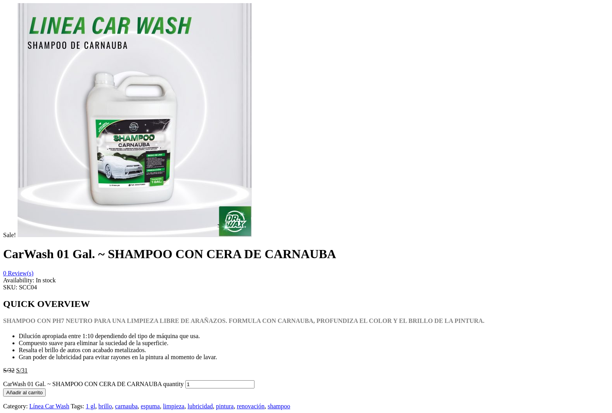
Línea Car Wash (49, 406)
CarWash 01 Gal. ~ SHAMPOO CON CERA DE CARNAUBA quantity (93, 384)
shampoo (279, 406)
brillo (105, 406)
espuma (150, 406)
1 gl (90, 406)
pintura (224, 406)
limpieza (173, 406)
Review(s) (18, 273)
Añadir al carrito (24, 392)
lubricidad (200, 406)
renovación (251, 406)
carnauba (126, 406)
